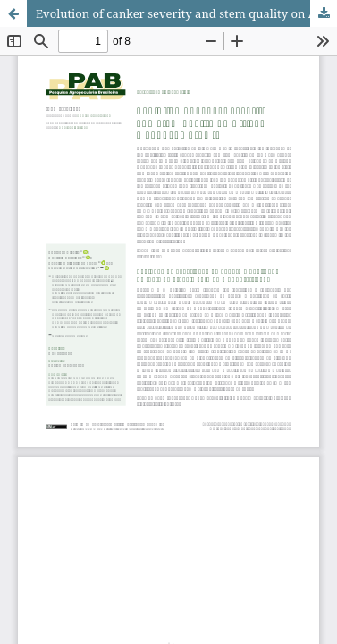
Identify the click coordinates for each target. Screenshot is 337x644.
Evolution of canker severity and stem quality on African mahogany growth (186, 13)
